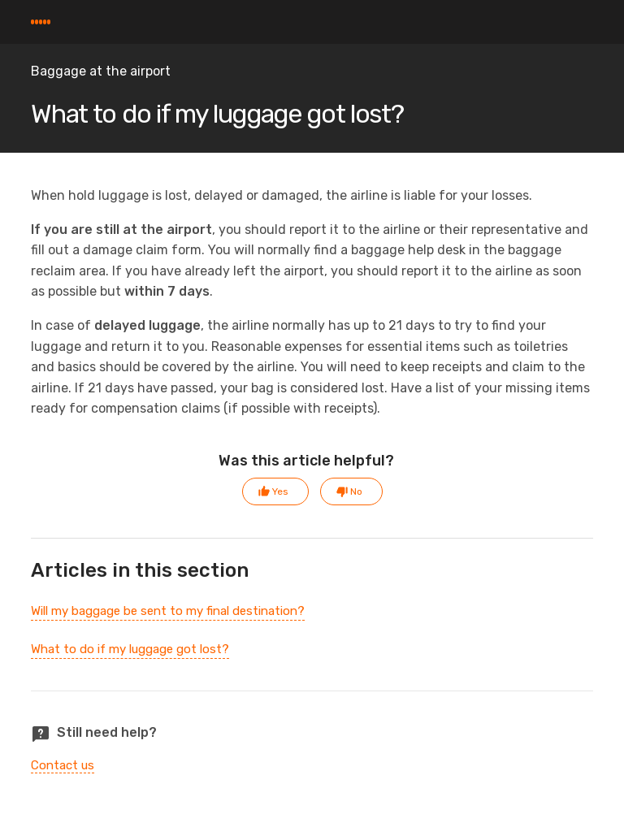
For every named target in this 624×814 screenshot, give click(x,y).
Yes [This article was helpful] (280, 491)
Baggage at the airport (101, 71)
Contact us (62, 765)
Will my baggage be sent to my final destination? (168, 611)
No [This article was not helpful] (356, 491)
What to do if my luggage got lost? (130, 649)
